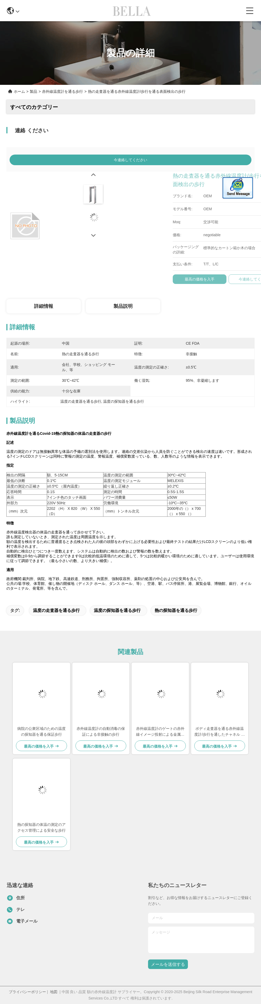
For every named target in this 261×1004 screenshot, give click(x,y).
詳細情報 (43, 306)
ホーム (19, 91)
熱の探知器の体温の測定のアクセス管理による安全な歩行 (41, 827)
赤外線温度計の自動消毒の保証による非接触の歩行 (101, 731)
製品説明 (123, 306)
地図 (53, 992)
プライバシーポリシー (27, 992)
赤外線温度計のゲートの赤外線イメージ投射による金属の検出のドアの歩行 (160, 731)
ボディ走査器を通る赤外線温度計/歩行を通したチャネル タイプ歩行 (219, 731)
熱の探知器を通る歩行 (176, 610)
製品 (33, 91)
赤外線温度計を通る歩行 (62, 91)
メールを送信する (168, 964)
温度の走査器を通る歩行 (56, 610)
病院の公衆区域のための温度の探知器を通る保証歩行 (41, 731)
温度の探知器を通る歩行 (117, 610)
